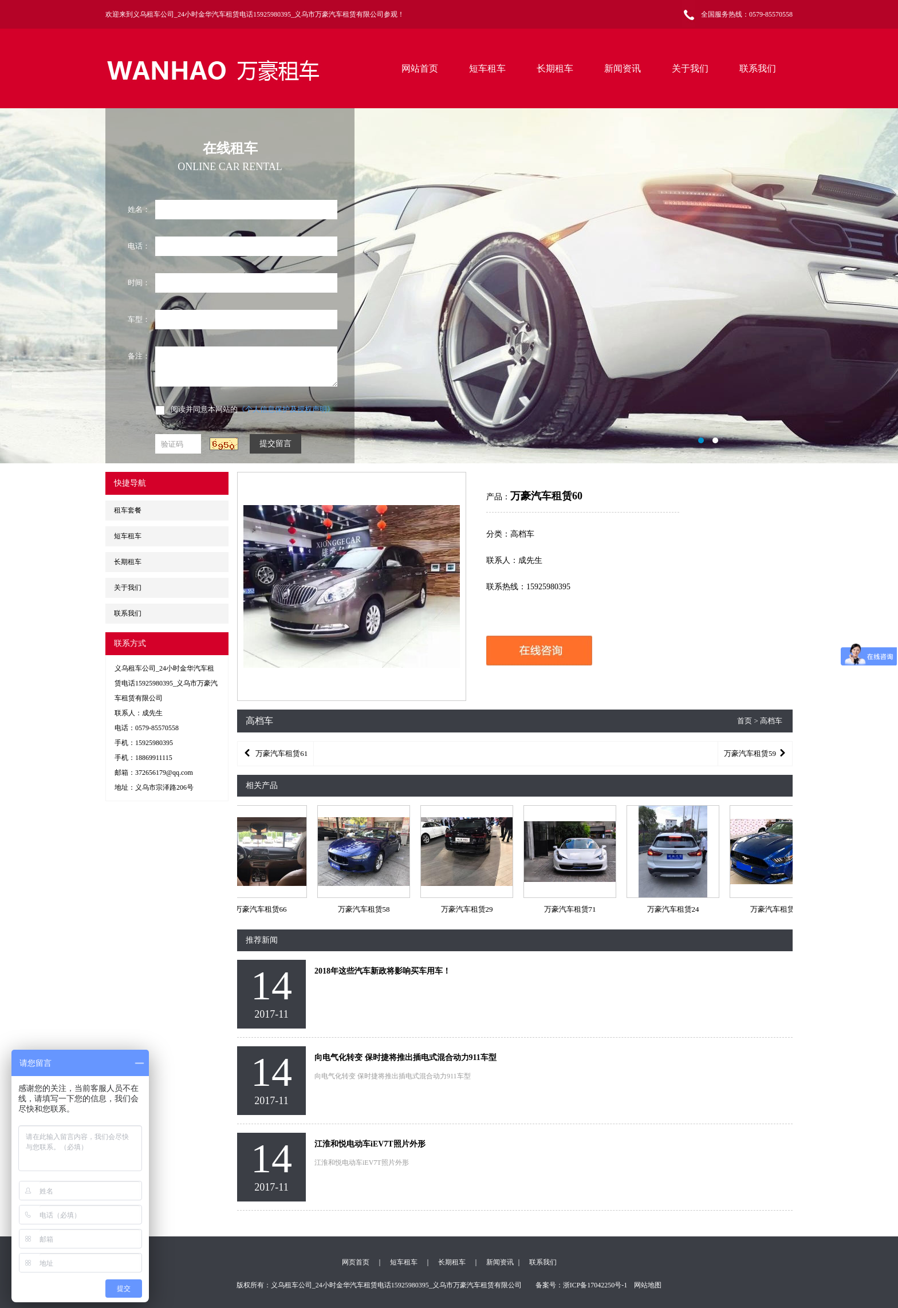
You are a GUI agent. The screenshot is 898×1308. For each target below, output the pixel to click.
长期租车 (555, 68)
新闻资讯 (622, 68)
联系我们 (757, 68)
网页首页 (355, 1262)
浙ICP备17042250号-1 (595, 1285)
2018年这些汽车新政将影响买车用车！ (382, 971)
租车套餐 (127, 510)
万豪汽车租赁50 (780, 909)
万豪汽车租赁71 (574, 909)
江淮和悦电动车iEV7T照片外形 (370, 1144)
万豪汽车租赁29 (470, 909)
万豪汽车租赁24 (677, 909)
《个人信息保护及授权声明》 (286, 409)
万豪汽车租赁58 (367, 909)
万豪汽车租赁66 (264, 909)
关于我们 (690, 68)
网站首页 (419, 68)
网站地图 (647, 1285)
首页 (744, 720)
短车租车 (487, 68)
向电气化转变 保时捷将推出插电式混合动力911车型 (405, 1057)
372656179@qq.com (164, 773)
